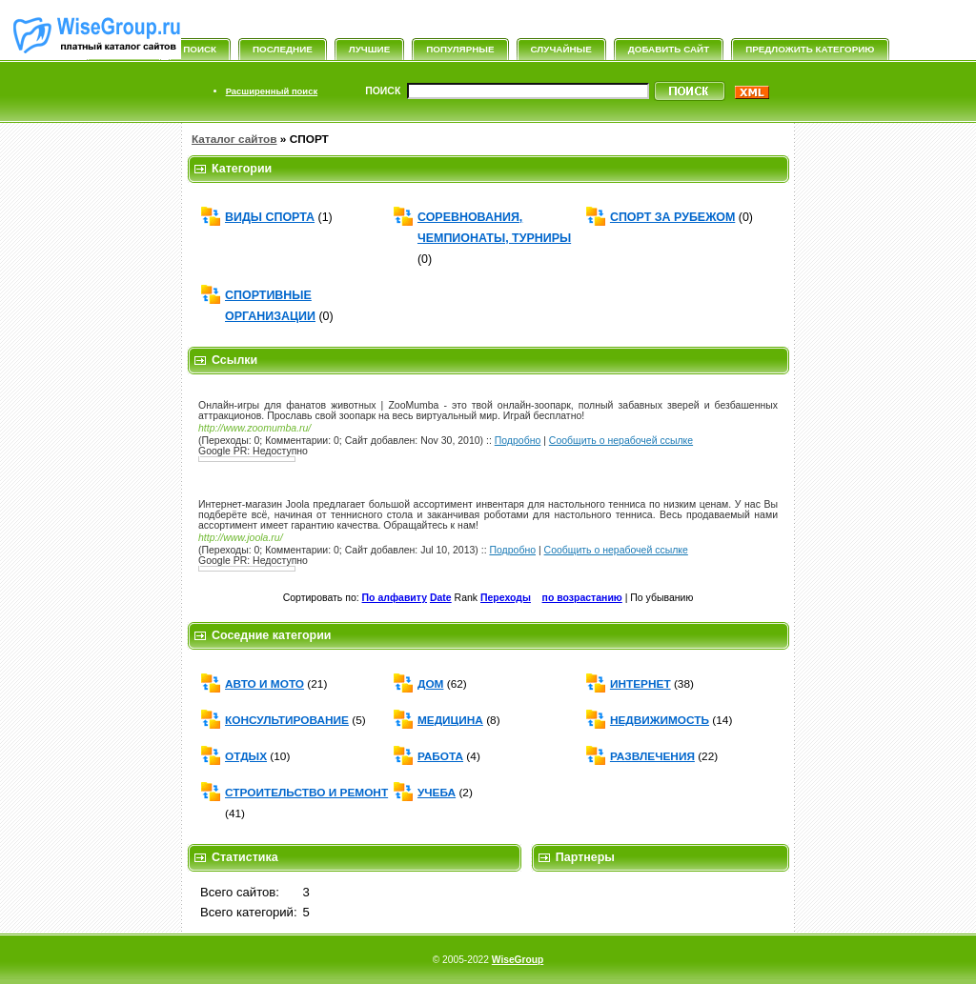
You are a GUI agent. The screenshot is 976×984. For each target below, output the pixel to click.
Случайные (561, 49)
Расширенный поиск (271, 91)
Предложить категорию (809, 49)
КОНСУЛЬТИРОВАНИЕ (287, 720)
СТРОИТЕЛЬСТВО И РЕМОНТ (306, 792)
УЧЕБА (436, 792)
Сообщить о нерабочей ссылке (621, 440)
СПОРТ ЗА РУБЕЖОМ (672, 217)
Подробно (518, 440)
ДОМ (430, 684)
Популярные (460, 49)
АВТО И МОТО (264, 684)
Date (441, 597)
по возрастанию (582, 597)
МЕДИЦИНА (450, 720)
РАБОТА (440, 756)
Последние (283, 49)
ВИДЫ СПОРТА (270, 217)
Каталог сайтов (234, 139)
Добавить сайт (668, 49)
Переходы (505, 597)
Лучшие (369, 49)
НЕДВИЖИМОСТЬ (659, 720)
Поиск (199, 49)
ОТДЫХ (246, 756)
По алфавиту (394, 597)
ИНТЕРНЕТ (640, 684)
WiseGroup (517, 959)
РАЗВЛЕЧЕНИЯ (652, 756)
